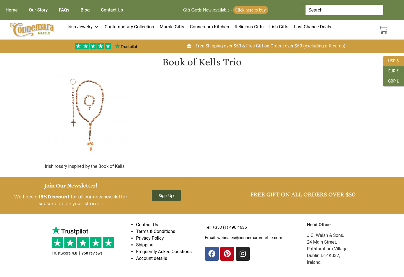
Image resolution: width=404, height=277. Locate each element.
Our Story (38, 10)
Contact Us (112, 10)
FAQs (64, 10)
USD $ (391, 61)
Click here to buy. (251, 10)
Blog (85, 10)
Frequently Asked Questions (164, 251)
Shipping (144, 245)
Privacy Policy (150, 238)
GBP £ (391, 81)
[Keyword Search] (344, 10)
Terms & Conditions (155, 231)
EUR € (391, 71)
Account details (151, 258)
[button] (83, 27)
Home (12, 10)
